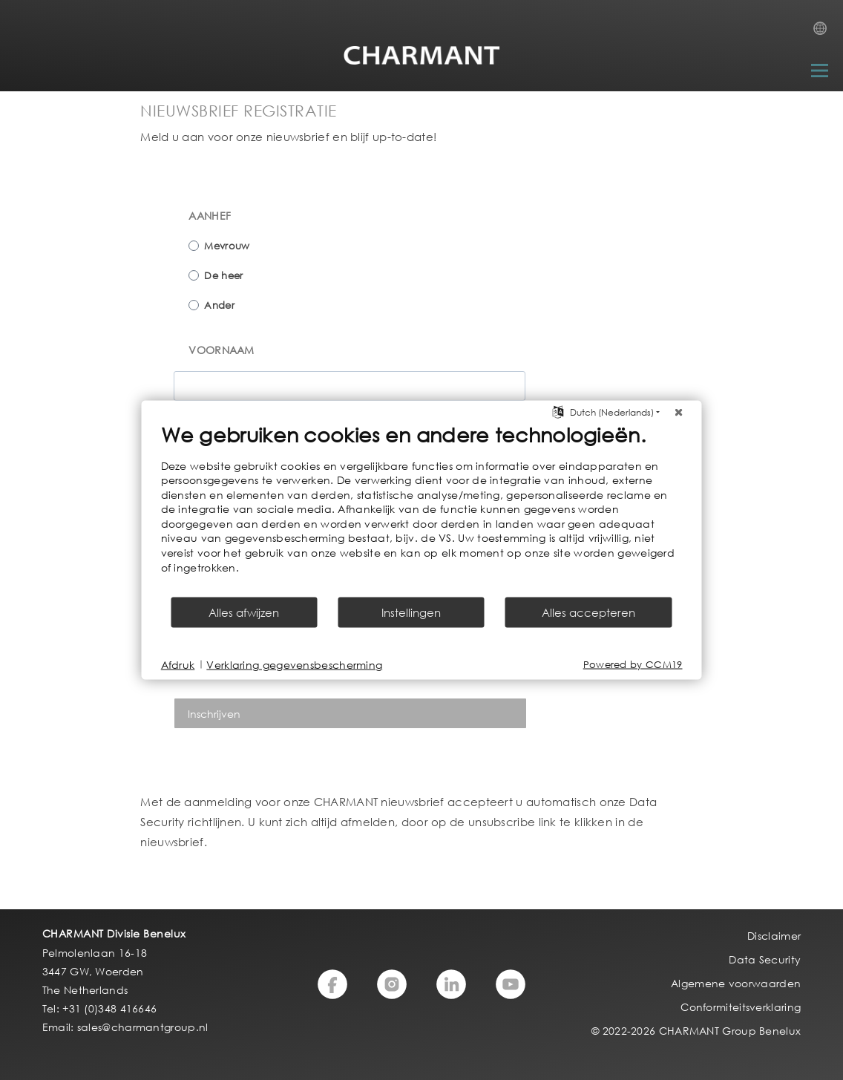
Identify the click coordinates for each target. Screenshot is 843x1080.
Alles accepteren (588, 612)
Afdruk (178, 664)
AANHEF (209, 216)
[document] (422, 508)
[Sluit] (679, 412)
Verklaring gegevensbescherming (294, 664)
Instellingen (411, 612)
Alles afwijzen (244, 612)
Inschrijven (214, 714)
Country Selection (824, 33)
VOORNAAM (221, 350)
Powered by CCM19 (633, 664)
